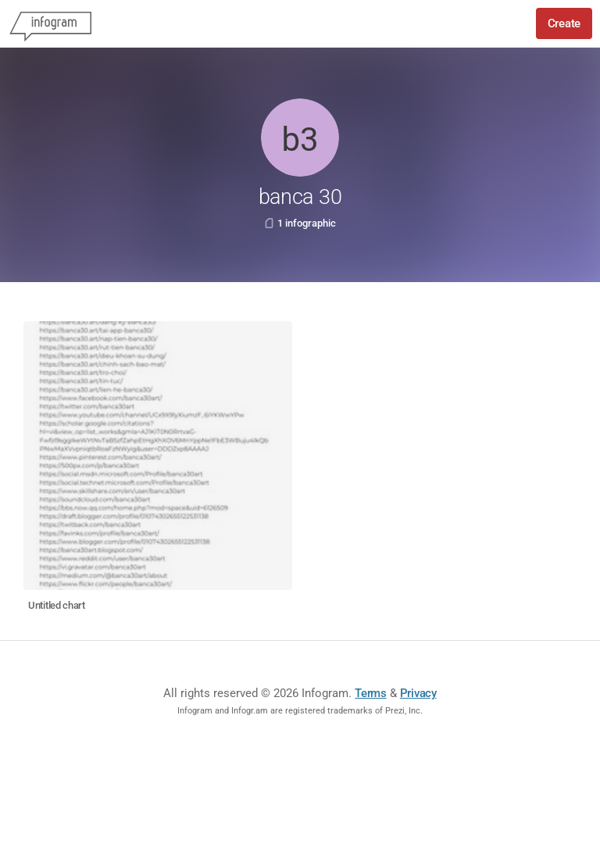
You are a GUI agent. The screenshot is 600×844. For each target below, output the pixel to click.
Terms (371, 693)
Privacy (418, 693)
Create (564, 23)
